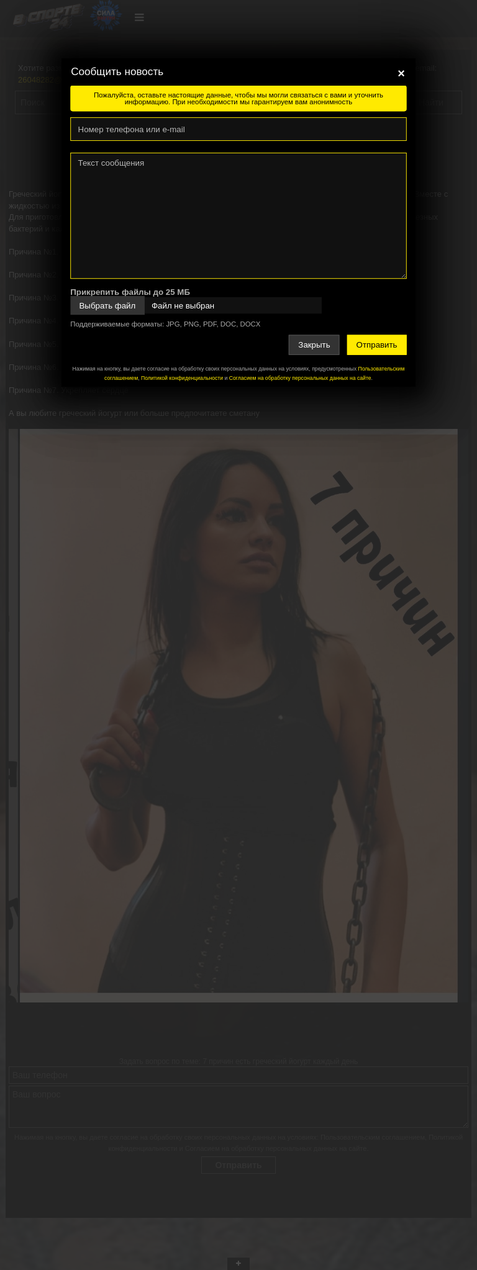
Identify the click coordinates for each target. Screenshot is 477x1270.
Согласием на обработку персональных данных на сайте (300, 378)
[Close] (401, 73)
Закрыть (314, 344)
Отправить (377, 344)
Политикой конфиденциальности (182, 378)
